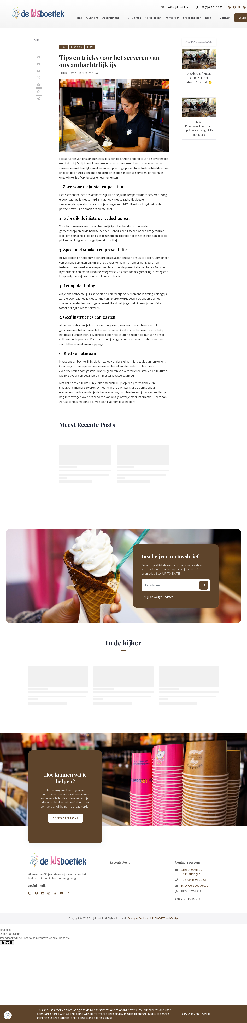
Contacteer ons (65, 818)
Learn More (190, 1013)
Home (64, 47)
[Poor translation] (9, 942)
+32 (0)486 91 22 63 (193, 880)
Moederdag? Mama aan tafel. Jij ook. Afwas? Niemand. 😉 (199, 78)
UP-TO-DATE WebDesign (164, 918)
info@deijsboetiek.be (194, 885)
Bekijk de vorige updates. (158, 597)
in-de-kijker (76, 47)
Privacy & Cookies (138, 918)
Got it (206, 1013)
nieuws (89, 47)
